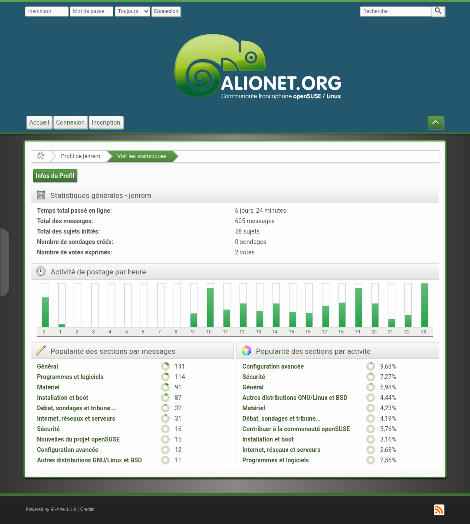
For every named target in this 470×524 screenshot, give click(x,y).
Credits (87, 509)
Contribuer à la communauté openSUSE (296, 428)
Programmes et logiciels (70, 376)
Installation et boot (62, 397)
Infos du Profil (55, 175)
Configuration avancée (67, 449)
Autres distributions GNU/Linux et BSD (89, 460)
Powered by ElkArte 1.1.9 (51, 509)
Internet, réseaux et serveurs (76, 418)
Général (47, 366)
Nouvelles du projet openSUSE (78, 439)
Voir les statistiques (142, 156)
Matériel (48, 387)
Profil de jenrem (80, 156)
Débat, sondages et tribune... (76, 408)
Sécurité (48, 428)
